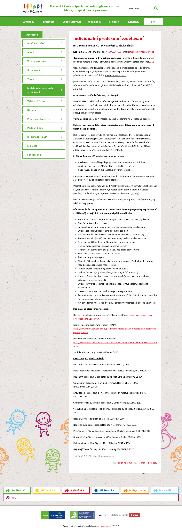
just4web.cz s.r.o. (103, 526)
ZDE (152, 61)
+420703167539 (113, 51)
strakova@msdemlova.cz (141, 51)
